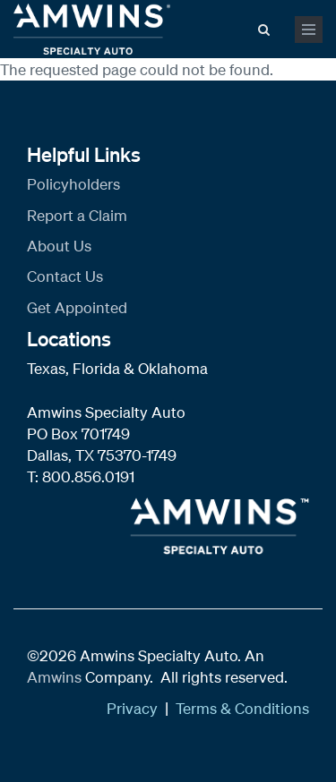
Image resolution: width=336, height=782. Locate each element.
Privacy (132, 708)
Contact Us (65, 276)
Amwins (56, 676)
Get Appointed (77, 307)
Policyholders (73, 183)
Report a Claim (77, 215)
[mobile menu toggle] (309, 29)
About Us (59, 245)
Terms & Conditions (242, 708)
